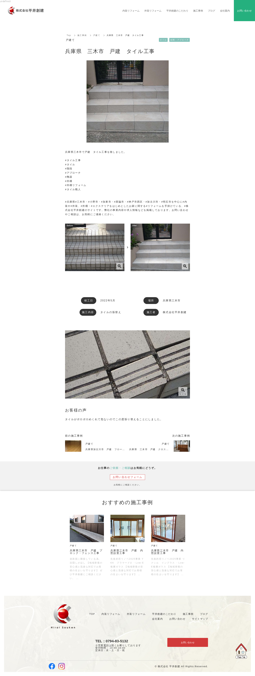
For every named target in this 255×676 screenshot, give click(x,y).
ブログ (211, 10)
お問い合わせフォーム (127, 477)
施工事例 (82, 35)
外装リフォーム (152, 10)
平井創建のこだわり (177, 10)
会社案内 (225, 10)
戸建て (96, 35)
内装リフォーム (131, 10)
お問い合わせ (188, 642)
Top (69, 35)
